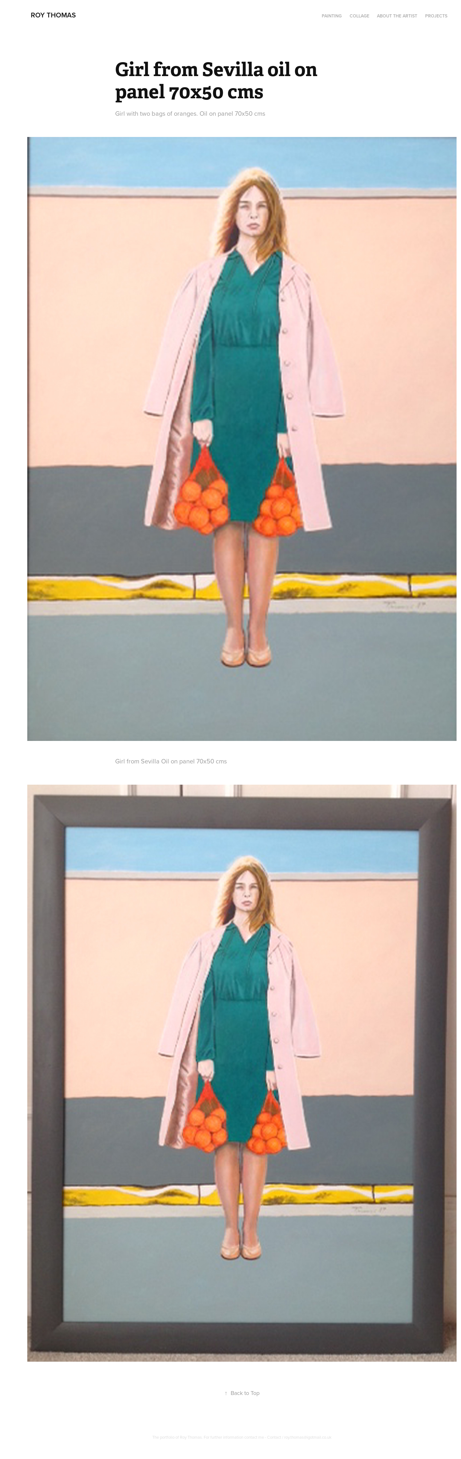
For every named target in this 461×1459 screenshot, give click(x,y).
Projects (436, 16)
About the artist (397, 16)
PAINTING (332, 16)
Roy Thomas (53, 15)
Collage (359, 16)
